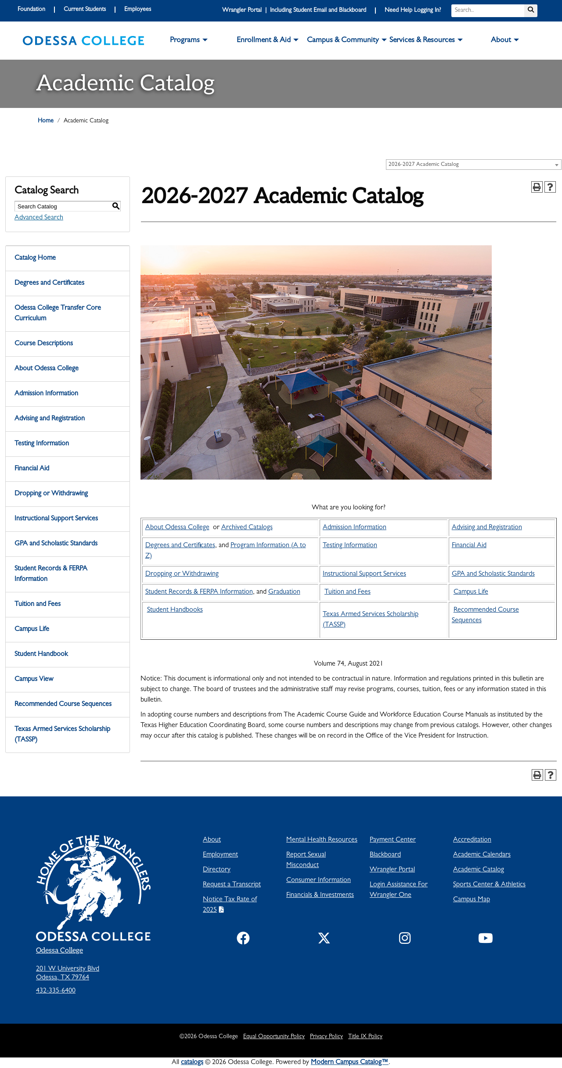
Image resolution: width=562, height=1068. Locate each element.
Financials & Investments (320, 895)
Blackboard (385, 855)
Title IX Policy (365, 1037)
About (212, 840)
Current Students (85, 10)
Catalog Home (35, 258)
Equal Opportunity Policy (274, 1037)
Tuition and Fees (37, 604)
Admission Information (46, 394)
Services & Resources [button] (422, 41)
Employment (220, 855)
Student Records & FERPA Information (50, 574)
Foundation (31, 10)
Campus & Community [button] (343, 41)
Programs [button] (185, 41)
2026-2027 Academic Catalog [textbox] (424, 165)
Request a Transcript (232, 885)
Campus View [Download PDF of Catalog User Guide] (33, 679)
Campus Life (31, 629)
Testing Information (41, 444)
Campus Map (471, 899)
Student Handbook (41, 654)
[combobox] (474, 164)
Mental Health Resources (321, 840)
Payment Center (393, 840)
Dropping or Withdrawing (51, 494)
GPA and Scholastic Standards (55, 544)
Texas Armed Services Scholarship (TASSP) (62, 735)
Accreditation (472, 840)
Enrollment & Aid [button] (264, 41)
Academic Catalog (478, 870)
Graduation (284, 592)
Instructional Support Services (56, 519)
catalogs (192, 1062)
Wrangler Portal (392, 870)
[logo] (83, 40)
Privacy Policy (326, 1037)
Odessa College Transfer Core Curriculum (57, 314)
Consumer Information (318, 880)
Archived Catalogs (247, 527)
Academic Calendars (482, 855)
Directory (217, 870)
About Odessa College (46, 369)
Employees (137, 10)
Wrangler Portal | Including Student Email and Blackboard (294, 10)
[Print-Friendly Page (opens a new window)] (537, 187)
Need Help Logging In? (413, 10)
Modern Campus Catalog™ (350, 1062)
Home (46, 121)
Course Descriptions (43, 344)
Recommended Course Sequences (63, 704)
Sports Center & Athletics (489, 885)
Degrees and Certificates (49, 283)
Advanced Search (38, 218)
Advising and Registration (49, 419)
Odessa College (59, 950)
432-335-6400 (56, 991)
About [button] (501, 41)
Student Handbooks (175, 610)
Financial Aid (31, 469)
